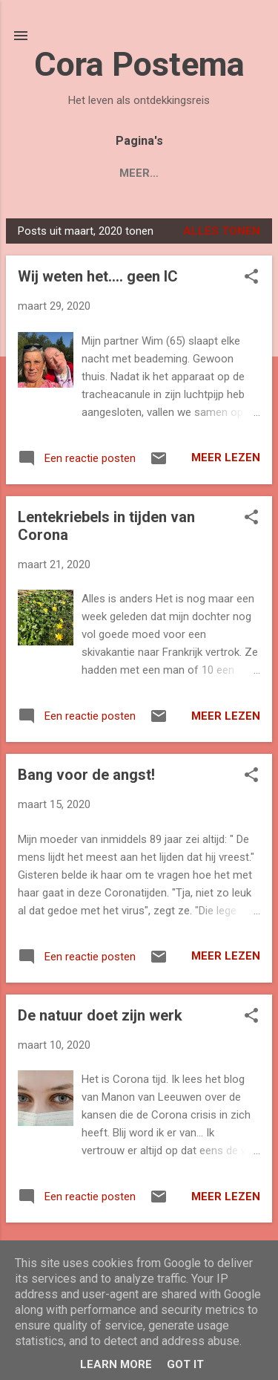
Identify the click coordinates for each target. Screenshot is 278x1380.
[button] (251, 277)
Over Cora (131, 173)
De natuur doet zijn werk (100, 1015)
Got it (185, 1364)
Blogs (53, 173)
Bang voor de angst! (86, 775)
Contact (217, 173)
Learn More (116, 1364)
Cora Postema (139, 64)
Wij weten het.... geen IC (98, 276)
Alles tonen (221, 231)
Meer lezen (225, 457)
